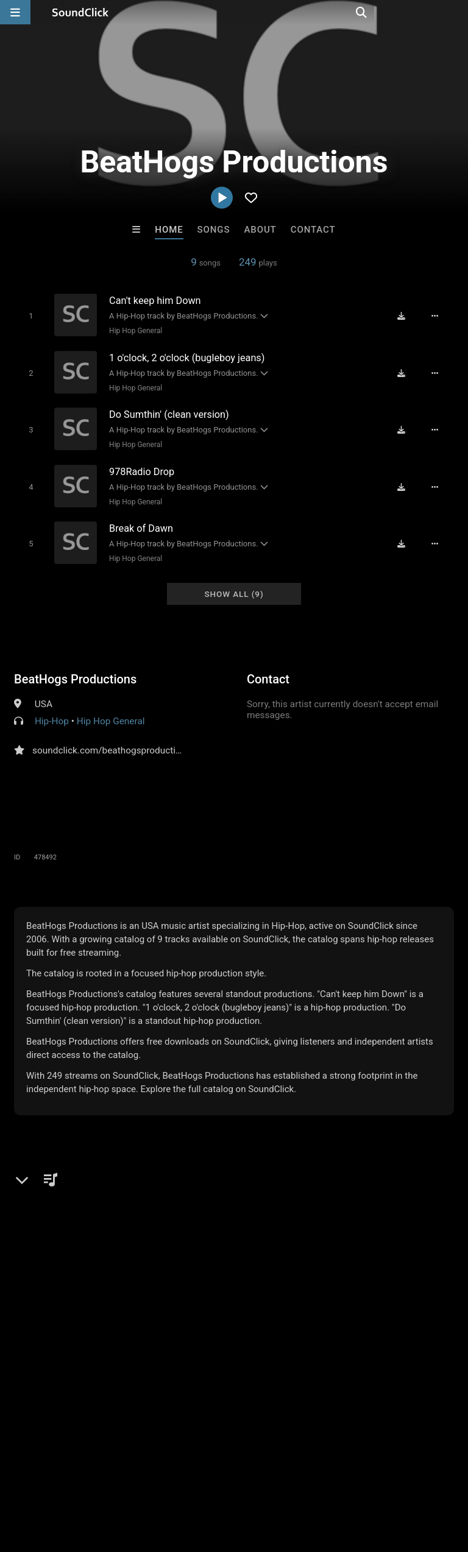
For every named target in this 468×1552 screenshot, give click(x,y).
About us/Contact (108, 1479)
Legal (328, 1479)
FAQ (51, 1479)
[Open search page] (456, 12)
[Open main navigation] (15, 12)
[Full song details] (438, 316)
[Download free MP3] (404, 316)
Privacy (290, 1479)
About (260, 229)
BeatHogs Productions (75, 672)
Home (169, 229)
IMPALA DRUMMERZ (185, 1292)
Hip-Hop (52, 713)
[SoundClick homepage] (80, 12)
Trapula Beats (385, 1292)
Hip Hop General (133, 330)
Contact (313, 229)
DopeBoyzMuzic (83, 1292)
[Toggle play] (28, 315)
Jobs (167, 1479)
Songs (213, 229)
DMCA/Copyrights (226, 1479)
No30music (284, 1292)
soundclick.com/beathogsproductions (111, 743)
